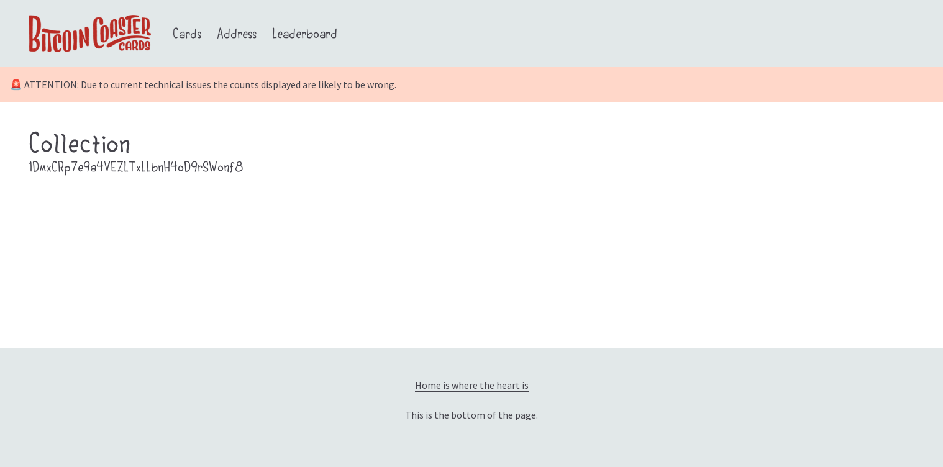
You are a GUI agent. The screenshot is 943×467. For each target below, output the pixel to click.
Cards (187, 35)
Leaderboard (304, 35)
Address (237, 35)
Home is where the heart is (472, 385)
